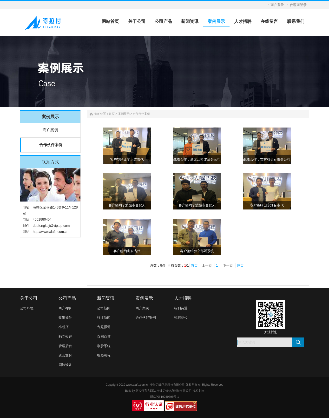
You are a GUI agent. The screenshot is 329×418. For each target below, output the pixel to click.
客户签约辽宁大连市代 (127, 159)
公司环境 (26, 308)
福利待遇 (181, 308)
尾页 (240, 265)
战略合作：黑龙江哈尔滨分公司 (197, 159)
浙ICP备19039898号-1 (164, 396)
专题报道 (104, 327)
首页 (112, 113)
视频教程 (104, 355)
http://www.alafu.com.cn (50, 232)
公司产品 (67, 298)
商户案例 (50, 130)
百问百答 (104, 336)
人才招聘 (182, 298)
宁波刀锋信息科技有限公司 (174, 390)
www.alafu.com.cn (137, 384)
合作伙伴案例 (50, 145)
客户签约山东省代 (126, 251)
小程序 (64, 327)
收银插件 (65, 317)
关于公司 (28, 298)
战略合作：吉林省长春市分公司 (266, 159)
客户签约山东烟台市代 (267, 205)
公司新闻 (104, 308)
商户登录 (277, 5)
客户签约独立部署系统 (197, 251)
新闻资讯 (105, 298)
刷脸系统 (104, 346)
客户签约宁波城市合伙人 (126, 205)
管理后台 (65, 346)
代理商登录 (298, 5)
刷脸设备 (65, 365)
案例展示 (124, 113)
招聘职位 (181, 317)
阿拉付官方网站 (146, 390)
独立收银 (65, 336)
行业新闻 (104, 317)
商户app (65, 308)
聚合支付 (65, 355)
